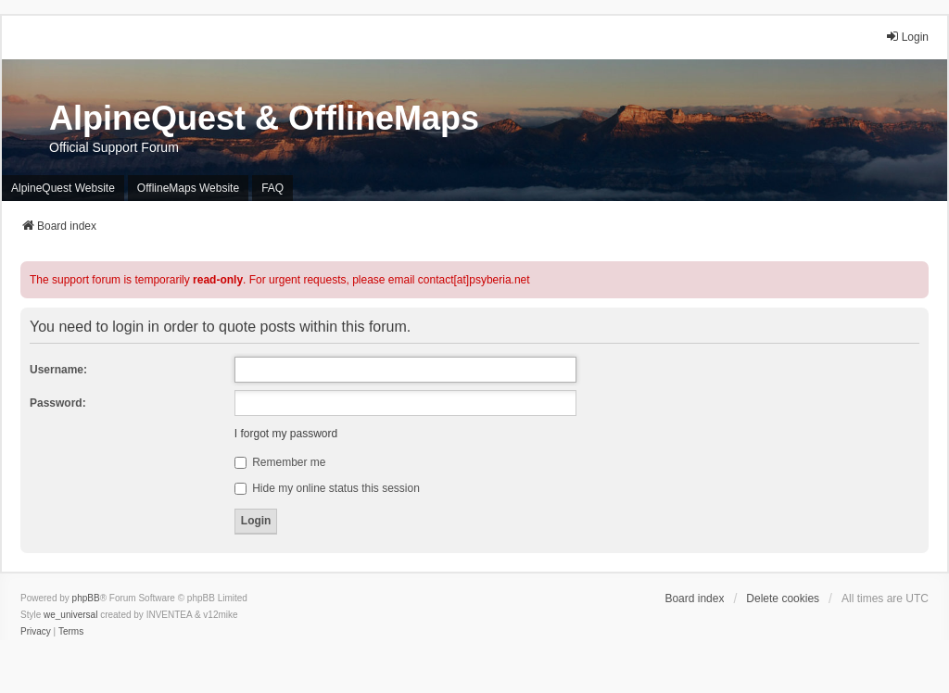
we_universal (70, 615)
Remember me (280, 462)
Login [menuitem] (907, 37)
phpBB (86, 598)
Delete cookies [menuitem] (782, 598)
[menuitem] (35, 632)
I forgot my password (285, 433)
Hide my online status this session (327, 488)
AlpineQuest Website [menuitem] (63, 188)
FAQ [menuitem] (272, 188)
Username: (58, 369)
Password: (58, 403)
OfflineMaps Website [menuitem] (188, 188)
